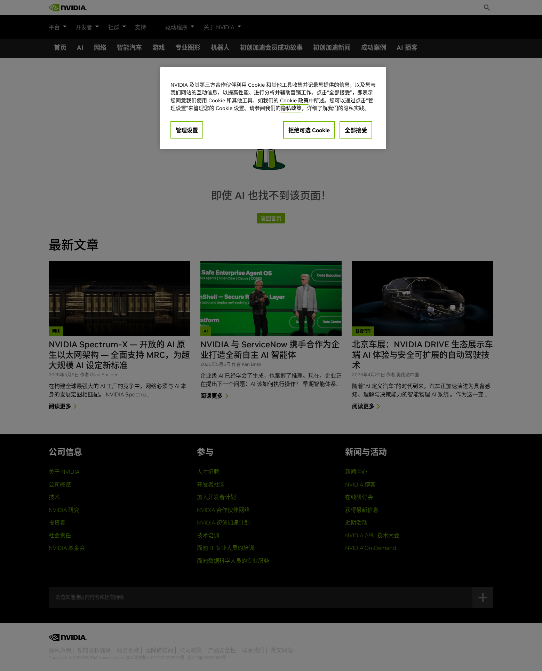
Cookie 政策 (294, 100)
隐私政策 (291, 108)
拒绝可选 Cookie (309, 130)
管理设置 (187, 130)
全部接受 (356, 130)
